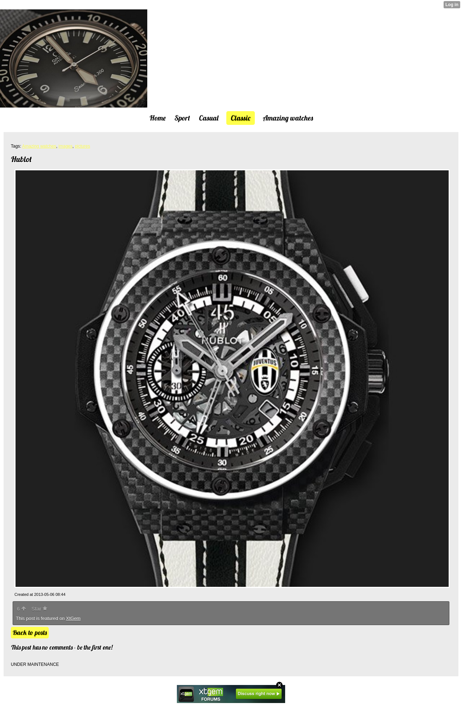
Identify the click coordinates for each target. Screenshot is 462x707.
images (65, 146)
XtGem (73, 618)
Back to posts (30, 632)
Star (39, 609)
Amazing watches (39, 146)
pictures (82, 146)
